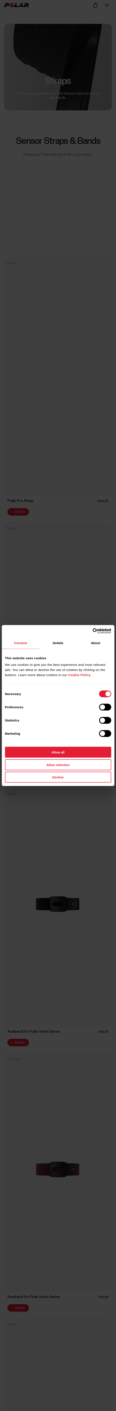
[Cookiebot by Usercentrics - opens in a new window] (92, 631)
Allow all (58, 752)
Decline (58, 777)
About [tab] (95, 643)
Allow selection (58, 764)
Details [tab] (58, 643)
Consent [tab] (20, 643)
